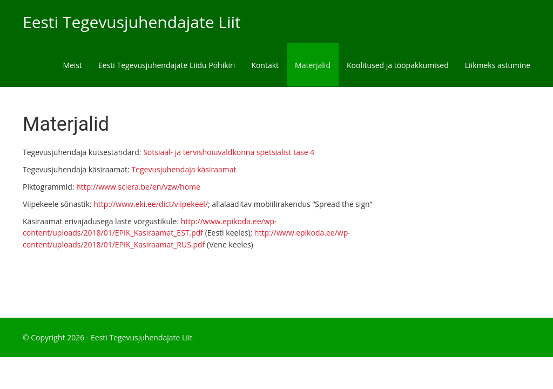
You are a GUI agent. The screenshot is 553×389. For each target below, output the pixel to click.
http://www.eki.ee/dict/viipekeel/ (150, 204)
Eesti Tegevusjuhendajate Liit (132, 22)
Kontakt (265, 65)
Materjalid (313, 65)
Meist (72, 65)
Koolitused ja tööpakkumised (398, 65)
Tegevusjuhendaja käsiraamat (183, 169)
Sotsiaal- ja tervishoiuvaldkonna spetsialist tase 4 (228, 152)
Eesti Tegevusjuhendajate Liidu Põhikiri (166, 65)
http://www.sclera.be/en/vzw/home (138, 187)
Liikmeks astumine (497, 65)
